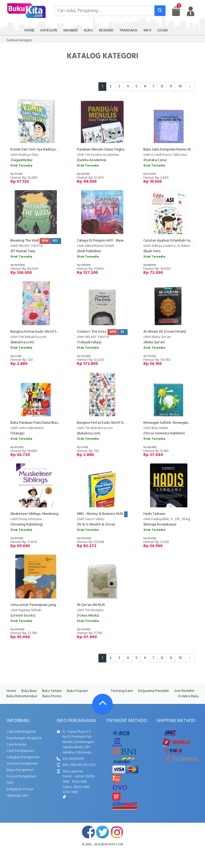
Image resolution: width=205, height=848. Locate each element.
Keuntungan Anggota (23, 738)
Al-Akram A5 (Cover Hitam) (164, 332)
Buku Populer (77, 691)
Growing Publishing (26, 524)
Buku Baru (29, 691)
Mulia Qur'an (154, 342)
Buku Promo (52, 696)
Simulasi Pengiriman (22, 764)
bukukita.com (112, 844)
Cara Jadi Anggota (21, 732)
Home (11, 691)
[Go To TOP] (102, 704)
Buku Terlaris (52, 691)
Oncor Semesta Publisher (164, 433)
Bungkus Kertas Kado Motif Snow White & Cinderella (52, 332)
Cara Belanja (16, 744)
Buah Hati (152, 251)
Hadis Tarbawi (154, 514)
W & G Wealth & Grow (96, 524)
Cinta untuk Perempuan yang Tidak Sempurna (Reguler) (53, 605)
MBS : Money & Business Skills (100, 514)
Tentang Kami (122, 691)
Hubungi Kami (17, 796)
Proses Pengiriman (21, 776)
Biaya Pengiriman (20, 770)
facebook (88, 832)
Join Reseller (184, 691)
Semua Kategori (19, 40)
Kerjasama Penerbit (153, 691)
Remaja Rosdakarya (159, 524)
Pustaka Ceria (155, 160)
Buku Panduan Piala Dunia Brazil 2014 (39, 423)
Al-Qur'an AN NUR (91, 605)
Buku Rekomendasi (21, 696)
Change (17, 433)
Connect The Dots (92, 332)
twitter (102, 832)
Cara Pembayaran (20, 751)
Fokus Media (88, 616)
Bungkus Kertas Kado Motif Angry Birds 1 (109, 423)
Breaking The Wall (24, 241)
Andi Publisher (89, 251)
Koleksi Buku (188, 696)
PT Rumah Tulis (22, 251)
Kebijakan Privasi (19, 789)
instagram (116, 832)
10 (180, 86)
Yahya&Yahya (89, 342)
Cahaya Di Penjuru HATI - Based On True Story (112, 241)
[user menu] (190, 11)
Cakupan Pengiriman (23, 757)
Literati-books (22, 616)
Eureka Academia (91, 160)
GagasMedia (21, 160)
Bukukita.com (22, 342)
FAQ (9, 783)
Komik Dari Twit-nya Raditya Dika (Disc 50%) (45, 149)
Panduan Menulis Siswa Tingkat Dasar (106, 149)
